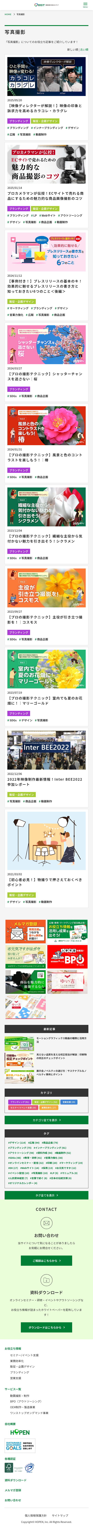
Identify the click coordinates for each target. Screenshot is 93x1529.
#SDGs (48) (14, 1157)
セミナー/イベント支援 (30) (23, 1107)
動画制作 (39, 134)
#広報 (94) (34, 1142)
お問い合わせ (13, 1500)
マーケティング (18, 308)
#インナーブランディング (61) (50, 1147)
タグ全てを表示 (45, 1195)
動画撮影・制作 (19, 1396)
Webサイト (47, 215)
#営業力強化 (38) (53, 1157)
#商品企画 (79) (50, 1142)
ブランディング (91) (19, 1101)
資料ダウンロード (15, 1480)
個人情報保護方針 (36, 1515)
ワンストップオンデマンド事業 (29, 1413)
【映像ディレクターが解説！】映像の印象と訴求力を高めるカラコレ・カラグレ (44, 108)
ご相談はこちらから (45, 1261)
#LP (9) (54, 1173)
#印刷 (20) (51, 1162)
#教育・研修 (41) (32, 1157)
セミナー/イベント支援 (24, 1355)
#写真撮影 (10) (39, 1173)
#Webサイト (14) (29, 1168)
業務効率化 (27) (49, 1107)
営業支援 (15, 1378)
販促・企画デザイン (45, 121)
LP (34, 215)
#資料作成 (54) (44, 1152)
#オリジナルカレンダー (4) (22, 1183)
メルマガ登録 (13, 1490)
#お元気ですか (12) (65, 1168)
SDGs (12, 396)
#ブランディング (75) (19, 1147)
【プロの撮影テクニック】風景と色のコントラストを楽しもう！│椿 (45, 457)
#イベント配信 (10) (18, 1173)
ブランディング (18, 121)
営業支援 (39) (69, 1101)
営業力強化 (15, 315)
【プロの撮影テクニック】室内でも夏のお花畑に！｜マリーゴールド (45, 701)
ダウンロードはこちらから (45, 1327)
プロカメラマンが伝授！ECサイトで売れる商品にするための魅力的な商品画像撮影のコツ (45, 196)
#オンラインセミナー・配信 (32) (26, 1162)
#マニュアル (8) (69, 1173)
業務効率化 (17, 1361)
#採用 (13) (47, 1168)
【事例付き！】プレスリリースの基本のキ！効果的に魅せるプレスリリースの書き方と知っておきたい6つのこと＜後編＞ (44, 286)
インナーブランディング (47, 128)
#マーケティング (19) (71, 1162)
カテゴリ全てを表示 (45, 1120)
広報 (11, 134)
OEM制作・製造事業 (22, 1407)
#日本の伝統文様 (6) (60, 1178)
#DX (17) (13, 1168)
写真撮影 (24, 134)
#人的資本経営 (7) (18, 1178)
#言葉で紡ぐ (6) (38, 1178)
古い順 (84, 49)
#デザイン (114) (17, 1142)
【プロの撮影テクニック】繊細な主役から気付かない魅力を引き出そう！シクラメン (45, 539)
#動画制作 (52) (63, 1152)
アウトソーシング (70, 215)
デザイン (72, 128)
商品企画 (45, 222)
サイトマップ (60, 1515)
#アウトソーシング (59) (21, 1152)
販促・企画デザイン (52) (45, 1101)
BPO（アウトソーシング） (26, 1401)
